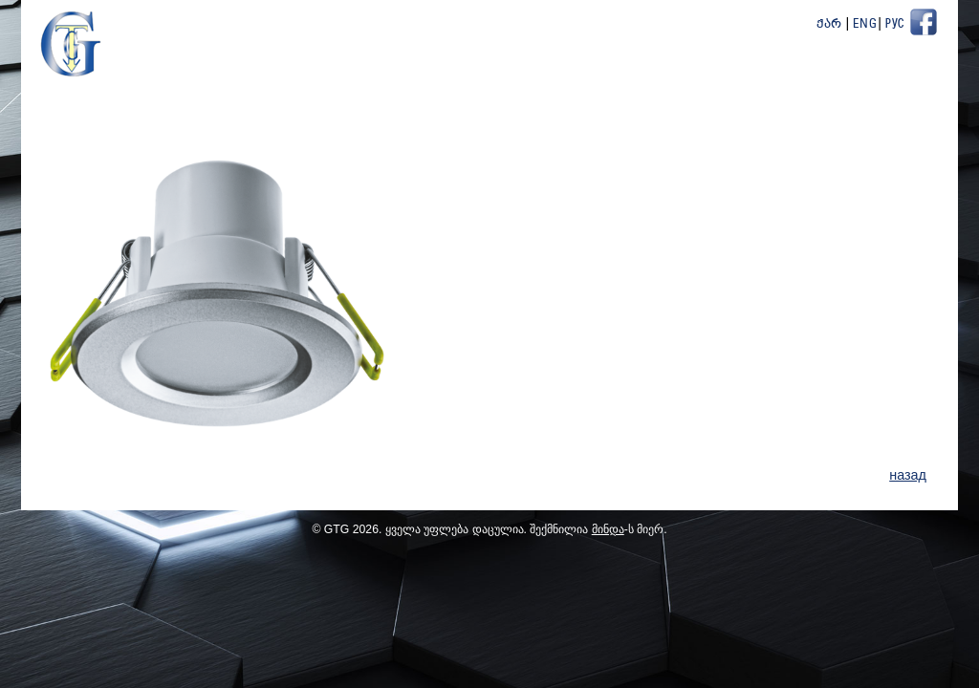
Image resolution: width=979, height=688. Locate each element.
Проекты (733, 75)
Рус (894, 24)
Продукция (641, 75)
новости (548, 75)
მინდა (608, 533)
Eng (865, 24)
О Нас (472, 75)
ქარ (829, 24)
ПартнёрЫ (820, 75)
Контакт (907, 75)
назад (907, 479)
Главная (398, 75)
